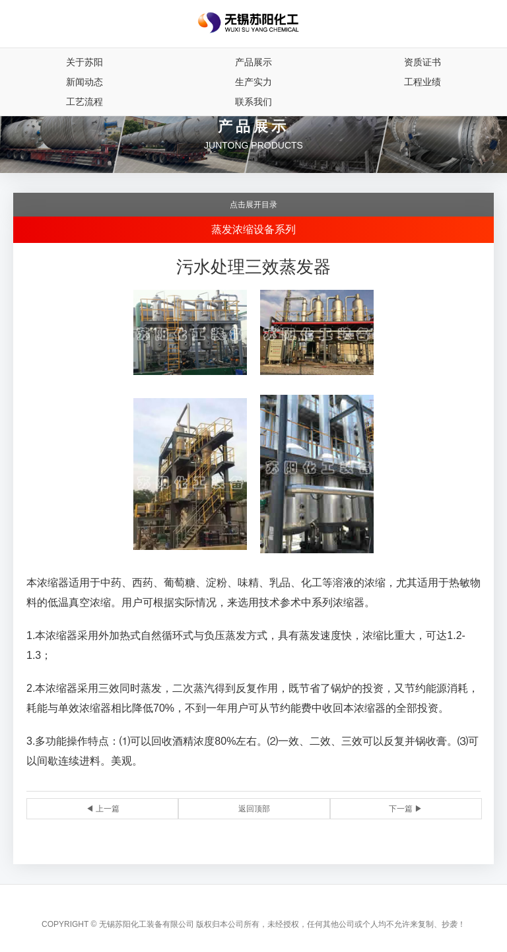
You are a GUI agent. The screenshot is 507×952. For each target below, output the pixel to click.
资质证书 (422, 62)
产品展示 (253, 62)
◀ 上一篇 (102, 808)
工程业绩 (422, 82)
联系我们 (253, 101)
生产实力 (253, 82)
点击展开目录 (253, 204)
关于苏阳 (84, 62)
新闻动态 (84, 82)
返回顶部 (254, 808)
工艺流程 (84, 101)
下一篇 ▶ (405, 808)
